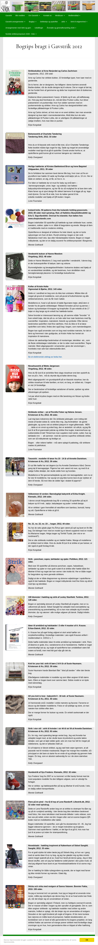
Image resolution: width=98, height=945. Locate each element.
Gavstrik (9, 15)
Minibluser (60, 15)
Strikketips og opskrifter (49, 22)
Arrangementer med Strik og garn (18, 28)
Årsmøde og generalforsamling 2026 (61, 28)
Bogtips (32, 22)
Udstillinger (39, 28)
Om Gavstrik (34, 15)
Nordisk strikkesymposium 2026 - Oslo (21, 34)
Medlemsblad (74, 15)
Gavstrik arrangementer (15, 22)
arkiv (64, 22)
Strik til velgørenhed (79, 22)
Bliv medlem (20, 15)
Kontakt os (47, 15)
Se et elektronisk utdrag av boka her (45, 357)
